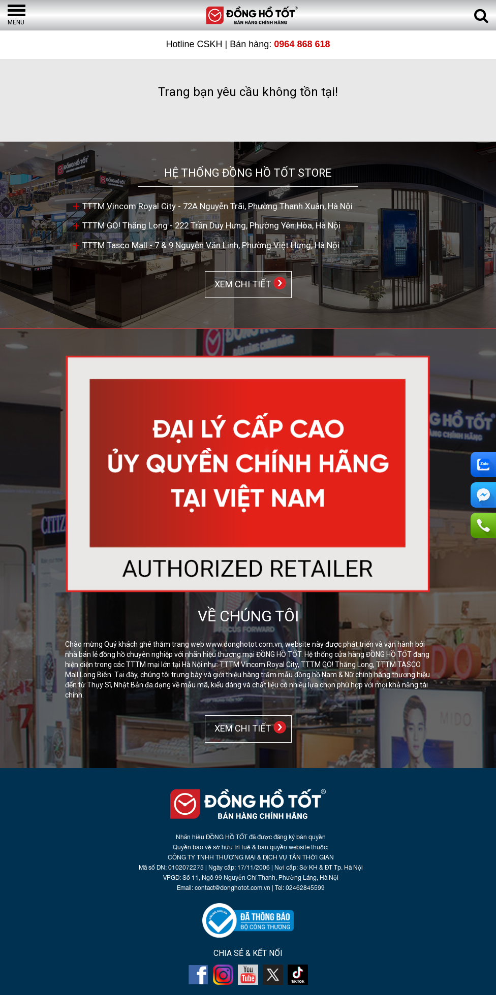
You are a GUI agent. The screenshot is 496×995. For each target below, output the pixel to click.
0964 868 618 (302, 44)
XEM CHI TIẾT (240, 283)
